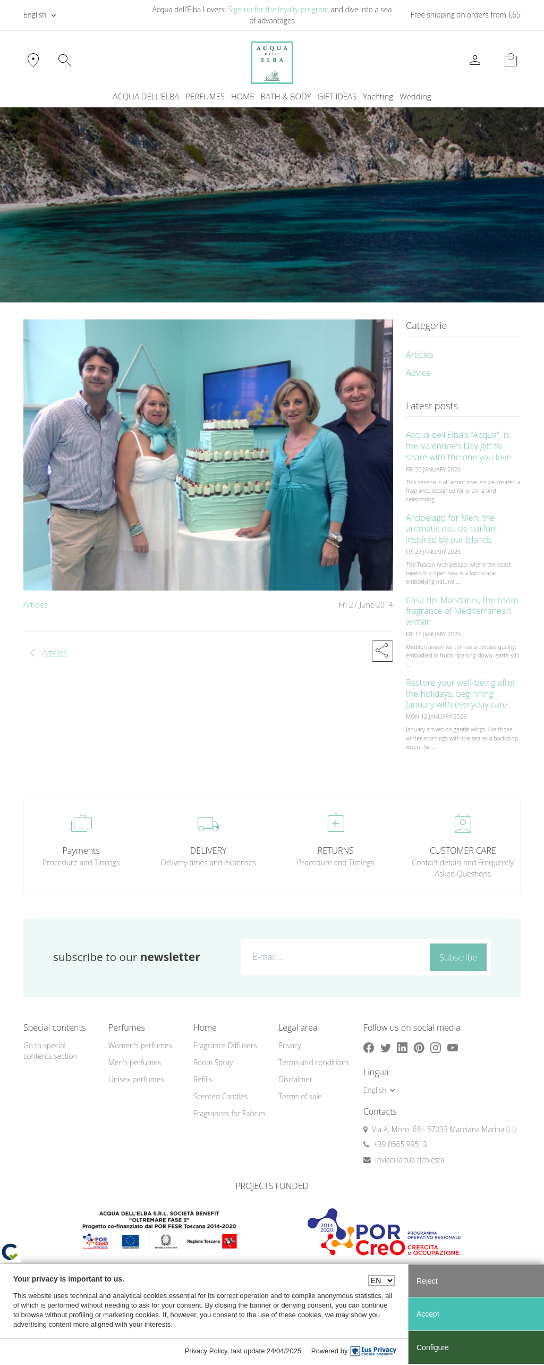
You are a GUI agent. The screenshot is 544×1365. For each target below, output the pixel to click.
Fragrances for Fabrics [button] (229, 1113)
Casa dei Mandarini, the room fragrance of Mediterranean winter (462, 611)
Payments (81, 850)
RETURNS (336, 850)
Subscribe (458, 957)
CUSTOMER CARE (463, 850)
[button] (382, 651)
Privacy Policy (206, 1351)
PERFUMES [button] (205, 96)
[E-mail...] (333, 956)
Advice (418, 372)
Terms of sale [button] (300, 1096)
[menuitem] (378, 96)
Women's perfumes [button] (140, 1045)
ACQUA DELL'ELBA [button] (146, 96)
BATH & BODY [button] (286, 96)
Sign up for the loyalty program (278, 9)
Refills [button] (202, 1079)
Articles (35, 605)
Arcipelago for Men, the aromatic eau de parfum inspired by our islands (452, 529)
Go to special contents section (50, 1050)
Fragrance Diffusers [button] (225, 1045)
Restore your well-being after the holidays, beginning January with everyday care (460, 694)
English (34, 15)
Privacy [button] (289, 1045)
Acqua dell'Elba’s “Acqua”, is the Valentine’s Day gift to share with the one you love (458, 446)
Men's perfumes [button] (134, 1062)
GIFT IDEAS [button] (336, 96)
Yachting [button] (378, 96)
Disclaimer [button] (295, 1079)
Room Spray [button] (213, 1062)
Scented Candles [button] (220, 1096)
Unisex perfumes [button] (136, 1079)
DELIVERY (208, 850)
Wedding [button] (415, 96)
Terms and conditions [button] (313, 1062)
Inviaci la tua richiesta (410, 1160)
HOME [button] (242, 96)
